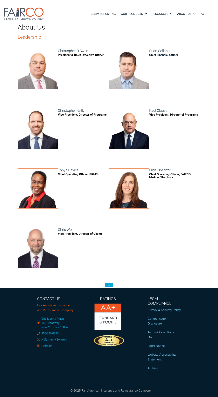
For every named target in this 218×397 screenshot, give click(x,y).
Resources (162, 13)
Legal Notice (156, 346)
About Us (186, 13)
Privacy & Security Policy (164, 310)
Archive (153, 368)
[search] (202, 14)
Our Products (134, 13)
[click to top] (109, 285)
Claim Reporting (103, 14)
